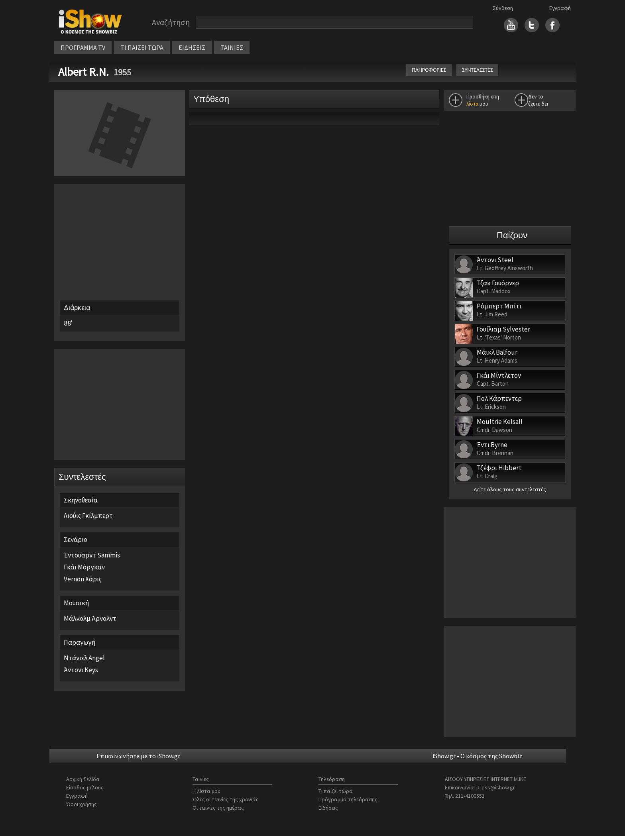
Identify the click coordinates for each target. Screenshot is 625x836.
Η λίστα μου (206, 791)
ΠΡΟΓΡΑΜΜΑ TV (83, 47)
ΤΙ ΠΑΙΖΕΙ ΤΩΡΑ (141, 47)
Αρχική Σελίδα (83, 779)
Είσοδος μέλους (85, 787)
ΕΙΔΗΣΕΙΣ (192, 47)
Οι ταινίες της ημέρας (218, 807)
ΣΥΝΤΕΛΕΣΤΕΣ (477, 70)
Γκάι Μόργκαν (84, 567)
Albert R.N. (84, 72)
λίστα (472, 103)
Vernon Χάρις (83, 579)
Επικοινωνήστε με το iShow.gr (138, 756)
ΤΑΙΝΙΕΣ (231, 47)
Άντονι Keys (81, 669)
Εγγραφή (560, 8)
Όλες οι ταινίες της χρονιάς (226, 799)
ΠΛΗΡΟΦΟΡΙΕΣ (429, 70)
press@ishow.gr (495, 787)
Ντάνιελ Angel (84, 657)
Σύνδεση (503, 8)
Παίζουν (512, 235)
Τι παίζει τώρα (335, 791)
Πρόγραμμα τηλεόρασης (347, 799)
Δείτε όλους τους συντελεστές (510, 489)
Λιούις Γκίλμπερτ (88, 515)
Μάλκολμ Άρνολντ (90, 618)
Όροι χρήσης (81, 804)
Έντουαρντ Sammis (92, 555)
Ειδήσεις (328, 807)
